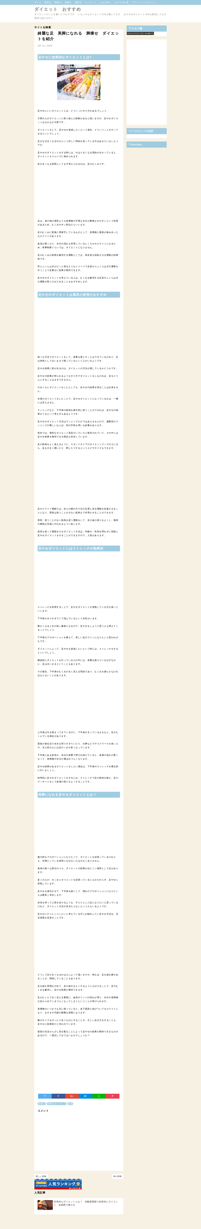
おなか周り (106, 2)
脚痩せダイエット (56, 1104)
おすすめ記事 (122, 2)
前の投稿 (117, 1176)
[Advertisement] (79, 196)
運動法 (79, 2)
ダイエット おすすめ (57, 9)
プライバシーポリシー (143, 2)
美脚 (70, 1104)
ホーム (38, 2)
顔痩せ (68, 2)
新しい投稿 (41, 1176)
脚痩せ (58, 2)
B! (85, 1096)
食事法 (48, 2)
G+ (72, 1096)
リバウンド (91, 2)
